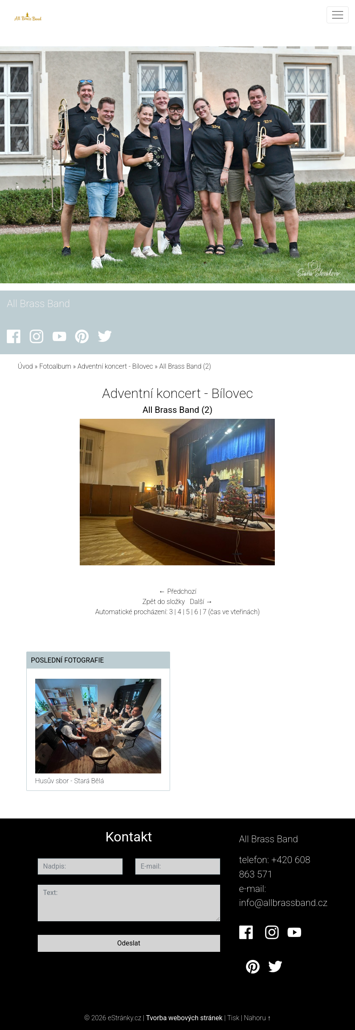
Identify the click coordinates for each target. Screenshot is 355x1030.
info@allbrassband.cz (283, 902)
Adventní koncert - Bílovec (115, 366)
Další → (201, 602)
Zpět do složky (164, 602)
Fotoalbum (55, 366)
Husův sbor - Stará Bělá (69, 781)
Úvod (25, 366)
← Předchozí (177, 591)
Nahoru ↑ (257, 1018)
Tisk (233, 1018)
